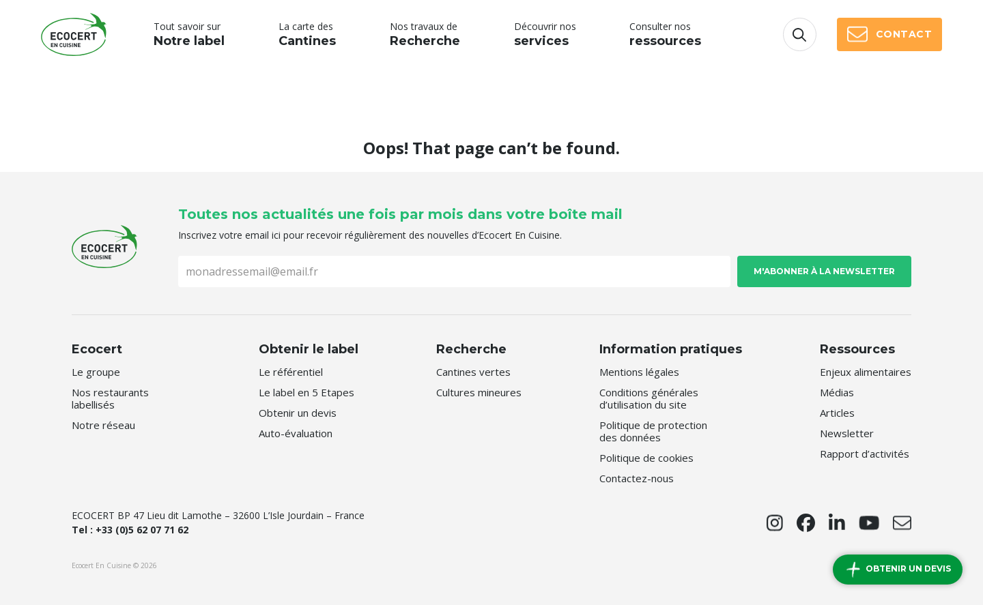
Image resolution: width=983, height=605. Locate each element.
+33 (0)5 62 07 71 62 (142, 529)
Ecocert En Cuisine (73, 34)
